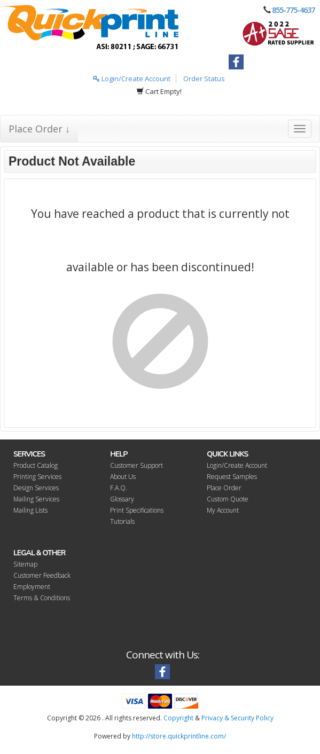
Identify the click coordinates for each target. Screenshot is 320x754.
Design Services (36, 487)
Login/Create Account (131, 78)
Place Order (224, 487)
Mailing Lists (30, 510)
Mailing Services (36, 499)
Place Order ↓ (39, 128)
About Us (123, 476)
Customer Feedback (42, 575)
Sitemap (25, 564)
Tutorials (122, 521)
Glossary (122, 499)
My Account (223, 510)
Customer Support (136, 465)
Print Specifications (136, 510)
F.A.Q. (118, 487)
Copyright (178, 717)
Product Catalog (35, 465)
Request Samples (232, 476)
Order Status (204, 78)
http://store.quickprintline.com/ (179, 736)
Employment (31, 586)
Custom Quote (227, 499)
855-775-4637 (293, 10)
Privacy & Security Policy (237, 717)
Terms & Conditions (41, 597)
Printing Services (37, 476)
